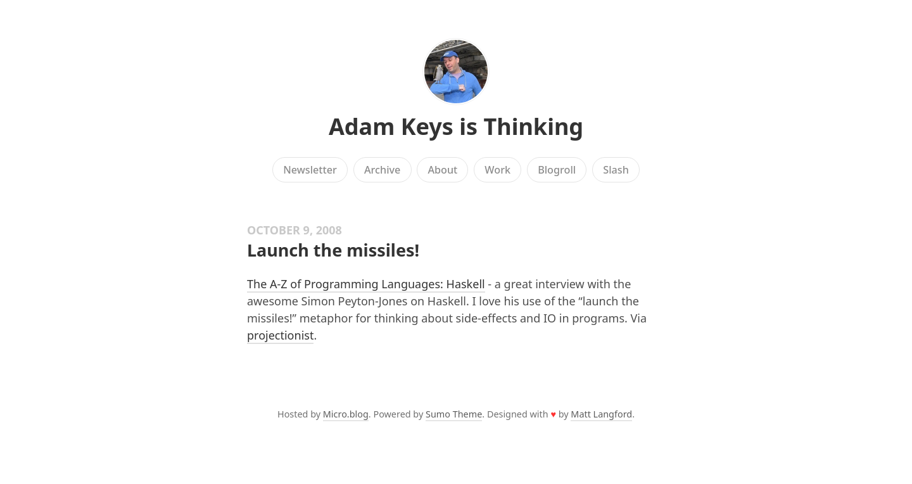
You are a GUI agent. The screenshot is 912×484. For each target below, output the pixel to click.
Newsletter (310, 170)
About (442, 170)
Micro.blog (346, 414)
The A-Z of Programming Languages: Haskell (366, 283)
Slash (616, 170)
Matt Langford (601, 414)
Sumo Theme (454, 414)
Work (497, 170)
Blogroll (557, 170)
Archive (382, 170)
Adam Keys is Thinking (456, 126)
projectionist (280, 335)
